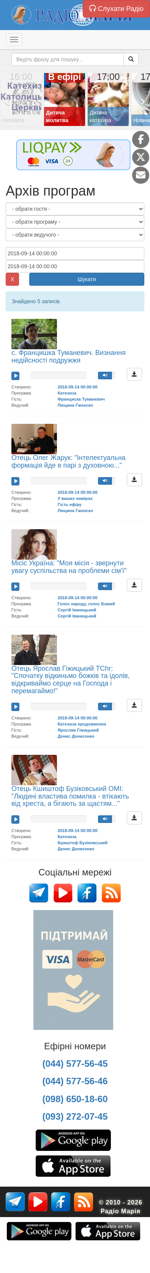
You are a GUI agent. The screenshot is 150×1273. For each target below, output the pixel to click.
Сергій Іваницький (77, 610)
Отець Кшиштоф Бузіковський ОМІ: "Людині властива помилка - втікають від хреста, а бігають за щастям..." (70, 796)
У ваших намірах (75, 498)
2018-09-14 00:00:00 (78, 387)
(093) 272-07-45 (74, 1116)
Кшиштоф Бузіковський (82, 842)
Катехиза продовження (82, 724)
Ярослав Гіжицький (78, 730)
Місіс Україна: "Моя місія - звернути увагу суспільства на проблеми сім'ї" (68, 566)
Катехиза (67, 393)
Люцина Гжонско (75, 405)
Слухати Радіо (116, 9)
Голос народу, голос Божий (86, 603)
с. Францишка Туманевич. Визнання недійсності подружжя (68, 356)
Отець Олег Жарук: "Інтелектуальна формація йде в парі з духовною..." (68, 461)
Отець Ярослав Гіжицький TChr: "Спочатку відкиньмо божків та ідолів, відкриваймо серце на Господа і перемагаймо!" (70, 680)
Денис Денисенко (76, 736)
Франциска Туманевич (81, 399)
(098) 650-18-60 (74, 1099)
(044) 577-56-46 (74, 1081)
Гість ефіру (70, 504)
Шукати (87, 279)
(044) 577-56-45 (74, 1063)
